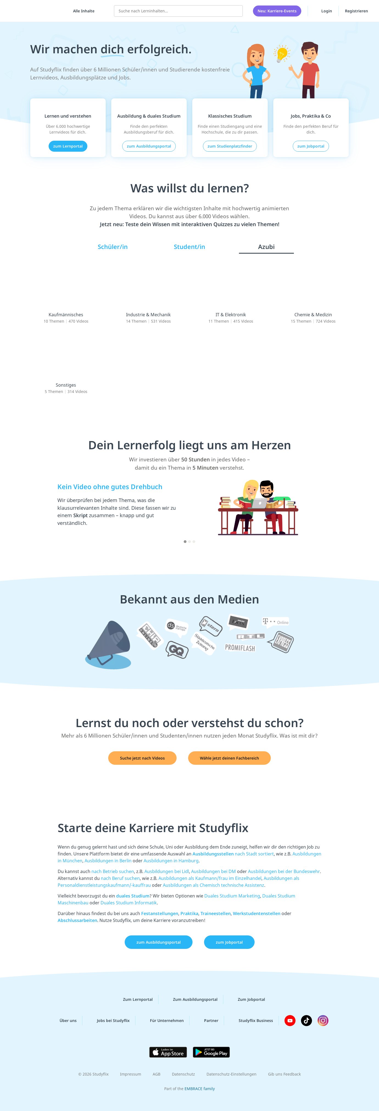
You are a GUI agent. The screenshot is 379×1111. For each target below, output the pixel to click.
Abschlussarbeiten (77, 920)
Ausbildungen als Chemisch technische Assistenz (213, 885)
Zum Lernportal (133, 999)
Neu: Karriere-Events (277, 10)
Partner (206, 1020)
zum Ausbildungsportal (149, 146)
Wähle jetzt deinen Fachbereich (229, 758)
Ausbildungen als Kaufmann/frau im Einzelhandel (209, 878)
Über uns (64, 1020)
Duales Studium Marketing (232, 896)
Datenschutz (183, 1074)
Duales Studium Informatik (129, 903)
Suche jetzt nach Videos (142, 758)
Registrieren (356, 10)
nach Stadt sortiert (233, 854)
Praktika (189, 913)
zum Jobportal (310, 146)
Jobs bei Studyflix (109, 1020)
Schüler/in (113, 246)
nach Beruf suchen (120, 878)
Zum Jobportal (247, 999)
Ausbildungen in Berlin (108, 861)
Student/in (189, 246)
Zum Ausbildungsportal (191, 999)
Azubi (266, 246)
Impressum (130, 1074)
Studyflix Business (251, 1020)
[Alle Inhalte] (82, 11)
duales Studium (132, 896)
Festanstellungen (159, 913)
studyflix (36, 10)
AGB (156, 1074)
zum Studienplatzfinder (230, 146)
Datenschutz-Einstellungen (232, 1074)
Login (323, 11)
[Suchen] (235, 11)
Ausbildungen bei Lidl (166, 871)
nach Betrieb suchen (112, 871)
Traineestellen (215, 913)
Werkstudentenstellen (256, 913)
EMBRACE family (200, 1088)
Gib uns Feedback (284, 1074)
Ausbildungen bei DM (213, 871)
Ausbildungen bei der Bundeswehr (284, 871)
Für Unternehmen (162, 1020)
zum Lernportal (68, 146)
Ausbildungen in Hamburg (171, 861)
